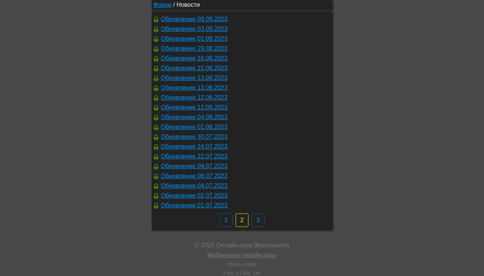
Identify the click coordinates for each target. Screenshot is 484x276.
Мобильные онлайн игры (242, 255)
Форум (162, 5)
